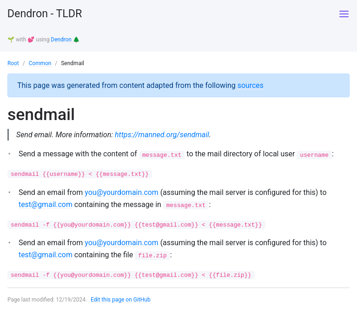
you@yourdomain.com (122, 192)
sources (251, 84)
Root (13, 63)
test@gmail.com (46, 204)
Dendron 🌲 (65, 39)
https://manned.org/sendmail (162, 134)
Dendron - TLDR (46, 13)
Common (40, 63)
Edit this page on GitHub (121, 299)
